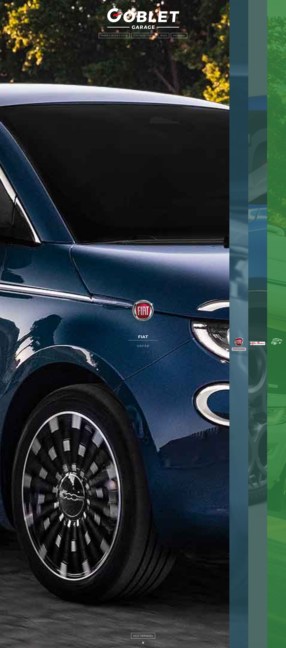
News (163, 35)
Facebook (179, 35)
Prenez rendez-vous (114, 35)
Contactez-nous (143, 35)
